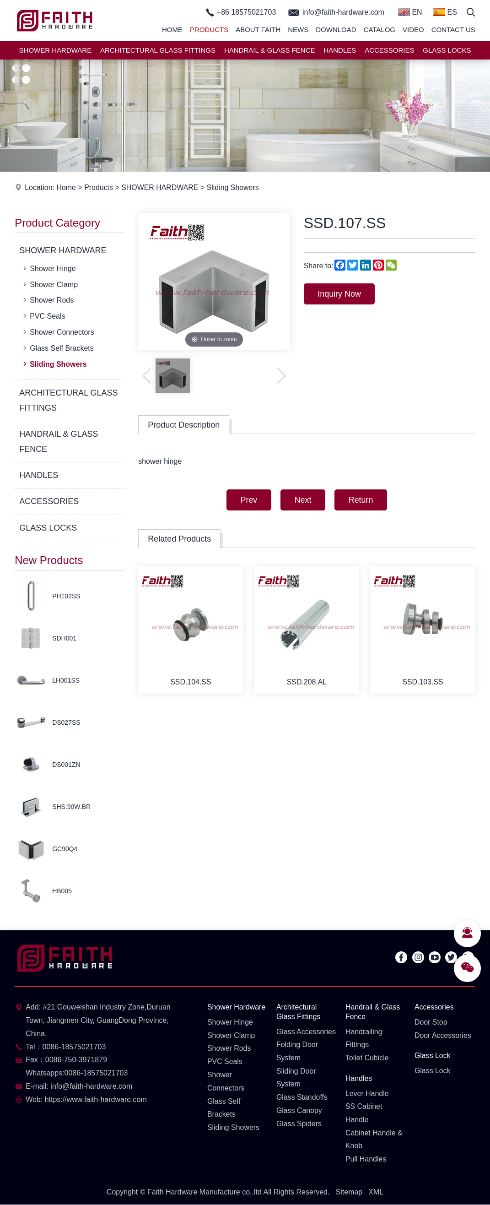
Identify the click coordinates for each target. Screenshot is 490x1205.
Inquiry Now (339, 294)
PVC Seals (43, 315)
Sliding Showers (233, 187)
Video (413, 29)
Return (361, 500)
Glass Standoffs (302, 1098)
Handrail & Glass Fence (372, 1011)
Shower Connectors (57, 331)
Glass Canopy (299, 1111)
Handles (358, 1078)
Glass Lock (433, 1056)
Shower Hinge (48, 268)
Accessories (434, 1007)
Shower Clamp (49, 284)
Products (209, 29)
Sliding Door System (296, 1077)
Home (172, 29)
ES (445, 12)
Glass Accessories (306, 1032)
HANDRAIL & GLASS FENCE (269, 50)
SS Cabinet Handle (363, 1113)
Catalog (379, 29)
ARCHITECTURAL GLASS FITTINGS (157, 50)
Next (302, 500)
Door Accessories (443, 1035)
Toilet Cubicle (367, 1058)
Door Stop (431, 1022)
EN (410, 12)
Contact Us (453, 29)
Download (336, 29)
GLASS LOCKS (447, 50)
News (298, 29)
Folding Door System (297, 1051)
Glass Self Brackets (57, 347)
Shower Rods (47, 299)
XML (376, 1192)
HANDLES (339, 50)
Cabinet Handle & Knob (374, 1139)
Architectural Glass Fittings (298, 1011)
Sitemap (348, 1192)
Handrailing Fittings (363, 1038)
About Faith (258, 29)
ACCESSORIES (389, 50)
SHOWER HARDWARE (55, 50)
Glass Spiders (299, 1124)
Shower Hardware (236, 1007)
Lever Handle (367, 1093)
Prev (248, 500)
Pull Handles (366, 1159)
